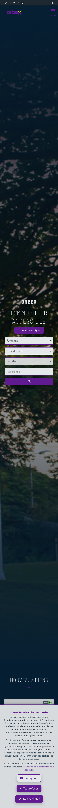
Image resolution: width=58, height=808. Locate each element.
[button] (29, 361)
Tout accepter (31, 799)
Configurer (31, 778)
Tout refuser (30, 788)
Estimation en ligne (29, 330)
